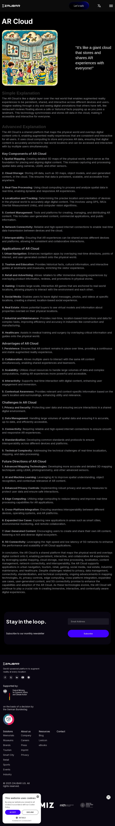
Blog (41, 735)
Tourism (7, 750)
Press (24, 745)
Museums (8, 740)
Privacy (25, 755)
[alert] (22, 808)
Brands (6, 745)
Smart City (8, 755)
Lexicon (43, 740)
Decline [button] (30, 812)
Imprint (24, 750)
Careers (25, 740)
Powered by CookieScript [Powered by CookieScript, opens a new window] (21, 821)
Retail (6, 759)
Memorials (8, 735)
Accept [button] (13, 812)
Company (26, 735)
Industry (7, 774)
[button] (99, 6)
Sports (6, 764)
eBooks (43, 745)
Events (6, 769)
